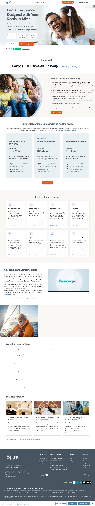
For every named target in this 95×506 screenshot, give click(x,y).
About (56, 2)
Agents (84, 463)
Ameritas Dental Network (68, 130)
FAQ (71, 460)
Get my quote (56, 112)
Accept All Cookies (84, 503)
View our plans (68, 2)
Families (13, 298)
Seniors (18, 298)
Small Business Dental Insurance (58, 469)
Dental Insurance (39, 2)
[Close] (92, 503)
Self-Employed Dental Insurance (58, 467)
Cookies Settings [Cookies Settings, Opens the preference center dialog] (61, 503)
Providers (85, 462)
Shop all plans (47, 182)
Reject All (72, 503)
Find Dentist (73, 462)
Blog (50, 2)
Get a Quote (42, 463)
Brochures (72, 463)
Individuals (6, 298)
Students (24, 298)
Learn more (11, 225)
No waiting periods (59, 96)
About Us (85, 458)
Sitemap (85, 467)
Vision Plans (42, 462)
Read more (11, 433)
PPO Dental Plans (43, 458)
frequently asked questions (25, 349)
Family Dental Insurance (56, 458)
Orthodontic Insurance (56, 462)
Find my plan (26, 44)
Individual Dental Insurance (57, 460)
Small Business (32, 298)
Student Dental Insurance (56, 465)
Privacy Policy (86, 465)
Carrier (84, 460)
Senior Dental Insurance (56, 463)
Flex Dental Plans (43, 460)
